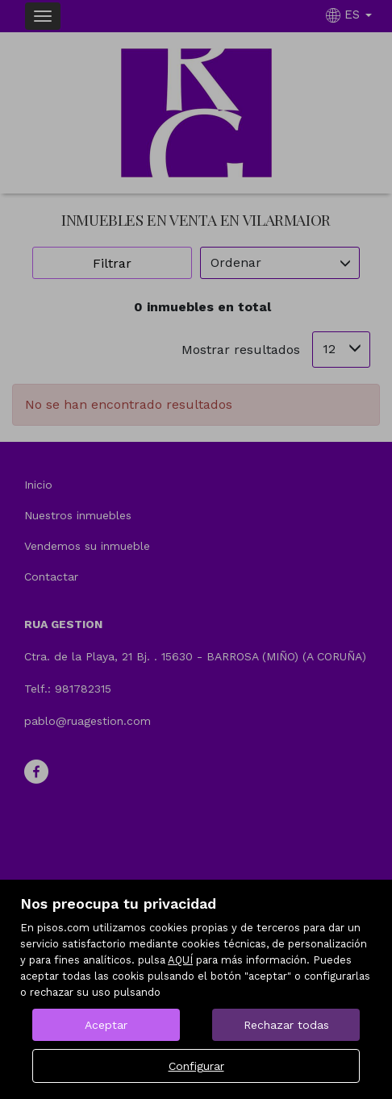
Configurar (196, 1065)
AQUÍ (180, 960)
